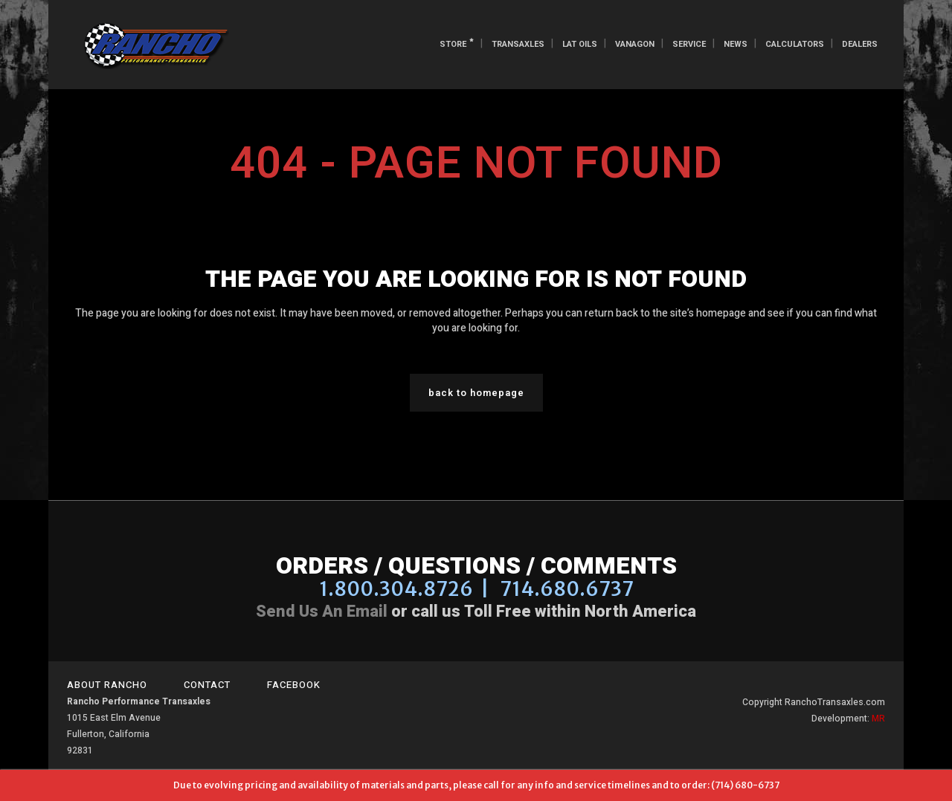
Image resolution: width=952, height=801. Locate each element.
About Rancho (107, 685)
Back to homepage (476, 393)
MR (878, 718)
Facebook (294, 685)
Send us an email (321, 611)
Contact (207, 685)
